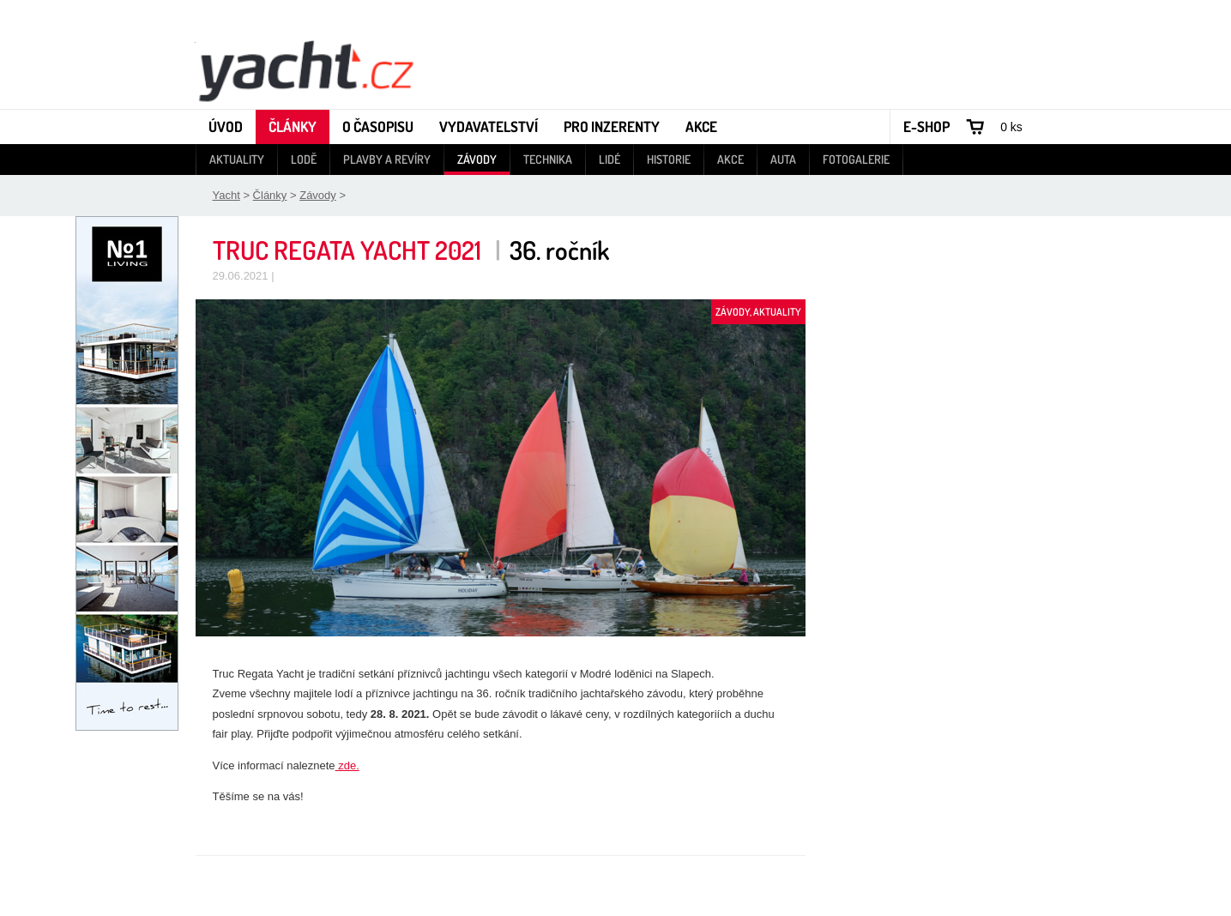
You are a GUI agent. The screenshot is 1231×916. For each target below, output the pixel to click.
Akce (701, 127)
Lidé (609, 159)
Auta (783, 159)
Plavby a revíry (387, 159)
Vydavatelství (488, 127)
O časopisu (377, 127)
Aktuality (236, 159)
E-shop (926, 127)
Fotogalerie (856, 159)
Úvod (225, 127)
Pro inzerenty (612, 127)
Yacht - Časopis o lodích (305, 69)
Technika (547, 159)
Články (293, 127)
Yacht (226, 195)
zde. (347, 765)
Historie (669, 159)
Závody (477, 159)
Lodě (304, 159)
